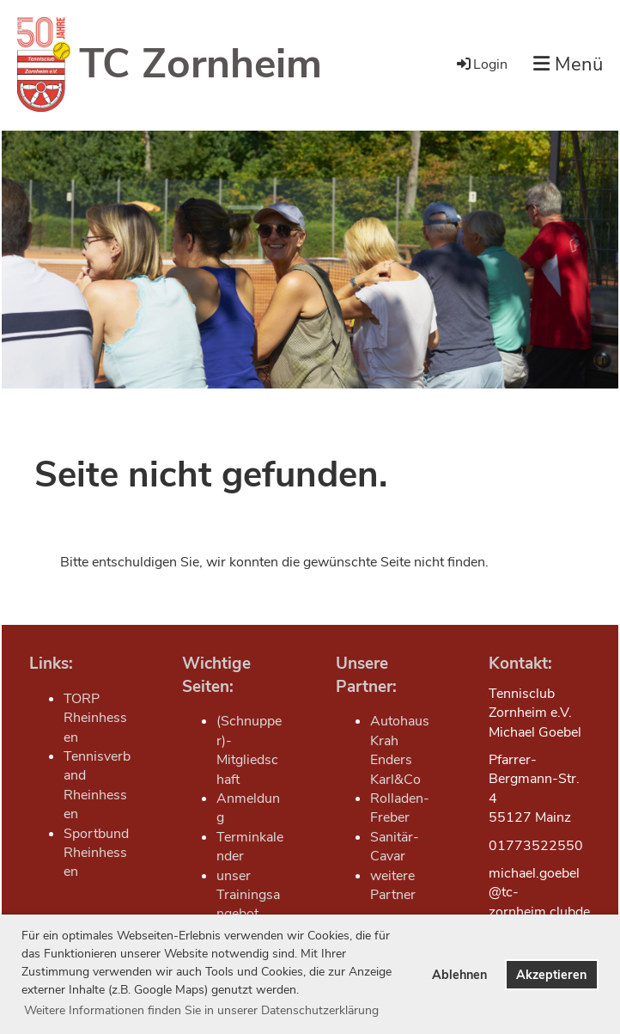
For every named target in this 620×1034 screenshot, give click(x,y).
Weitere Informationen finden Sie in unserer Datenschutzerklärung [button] (201, 1010)
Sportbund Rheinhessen (96, 853)
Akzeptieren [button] (551, 974)
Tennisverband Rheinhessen (97, 785)
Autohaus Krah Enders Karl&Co (399, 750)
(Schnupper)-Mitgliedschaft (249, 750)
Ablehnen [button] (459, 974)
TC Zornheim (200, 63)
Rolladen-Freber (399, 808)
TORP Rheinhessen (95, 718)
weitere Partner (393, 885)
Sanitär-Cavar (394, 847)
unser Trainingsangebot (248, 895)
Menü (568, 64)
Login (481, 64)
